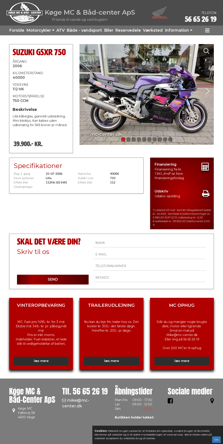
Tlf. (85, 391)
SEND (53, 279)
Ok (216, 439)
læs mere (41, 361)
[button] (89, 94)
